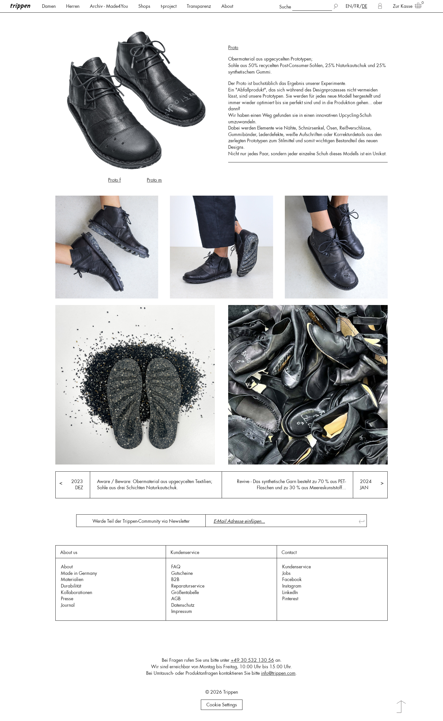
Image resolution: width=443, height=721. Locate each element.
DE (364, 6)
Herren (72, 6)
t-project (168, 6)
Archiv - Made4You (109, 6)
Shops (144, 6)
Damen (49, 6)
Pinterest (290, 599)
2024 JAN (366, 484)
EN (349, 6)
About (227, 6)
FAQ (175, 567)
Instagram (291, 586)
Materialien (72, 579)
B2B (175, 579)
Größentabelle (185, 592)
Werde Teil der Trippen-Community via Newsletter (141, 521)
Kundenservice (296, 567)
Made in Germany (79, 573)
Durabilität (71, 586)
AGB (176, 599)
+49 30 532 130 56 (252, 660)
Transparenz (199, 6)
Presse (67, 599)
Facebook (292, 579)
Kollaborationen (76, 592)
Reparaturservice (187, 586)
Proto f (114, 180)
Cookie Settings (221, 705)
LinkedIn (290, 592)
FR (356, 6)
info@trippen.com (278, 673)
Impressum (181, 611)
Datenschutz (182, 605)
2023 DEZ (77, 484)
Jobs (286, 573)
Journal (68, 605)
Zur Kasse (405, 6)
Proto (233, 47)
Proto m (154, 180)
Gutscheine (182, 573)
